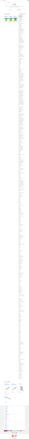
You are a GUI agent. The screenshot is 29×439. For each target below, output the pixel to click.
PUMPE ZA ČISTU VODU (21, 137)
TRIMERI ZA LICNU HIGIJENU (21, 301)
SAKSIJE (19, 360)
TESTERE (20, 139)
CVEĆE (19, 278)
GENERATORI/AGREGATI (21, 41)
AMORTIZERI (20, 151)
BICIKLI (19, 357)
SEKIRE (19, 246)
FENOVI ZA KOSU (20, 299)
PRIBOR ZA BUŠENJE (21, 94)
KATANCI (19, 155)
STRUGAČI (20, 220)
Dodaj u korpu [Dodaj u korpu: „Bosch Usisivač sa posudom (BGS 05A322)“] (8, 21)
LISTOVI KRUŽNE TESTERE (21, 85)
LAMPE (19, 346)
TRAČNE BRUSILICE (20, 54)
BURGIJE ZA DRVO (20, 96)
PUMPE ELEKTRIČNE (21, 135)
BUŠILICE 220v (20, 37)
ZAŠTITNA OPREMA (21, 235)
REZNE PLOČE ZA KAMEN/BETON (20, 111)
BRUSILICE (20, 70)
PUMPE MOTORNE (20, 136)
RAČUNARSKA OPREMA (21, 343)
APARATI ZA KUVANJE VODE (21, 311)
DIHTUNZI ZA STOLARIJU (21, 154)
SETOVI (19, 372)
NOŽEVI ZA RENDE (20, 93)
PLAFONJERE (20, 348)
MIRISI (19, 279)
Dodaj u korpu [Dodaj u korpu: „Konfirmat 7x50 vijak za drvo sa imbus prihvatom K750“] (10, 392)
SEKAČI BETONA (20, 266)
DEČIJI (19, 358)
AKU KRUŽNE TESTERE (21, 23)
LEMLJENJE (20, 61)
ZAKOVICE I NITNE (20, 377)
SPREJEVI (20, 219)
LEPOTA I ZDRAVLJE (21, 294)
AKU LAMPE (20, 24)
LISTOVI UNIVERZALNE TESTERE (21, 87)
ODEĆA (19, 233)
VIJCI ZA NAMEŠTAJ (21, 178)
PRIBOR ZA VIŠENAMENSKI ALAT (21, 104)
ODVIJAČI (20, 264)
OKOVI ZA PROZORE (21, 165)
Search (25, 0)
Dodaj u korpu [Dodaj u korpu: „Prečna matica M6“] (24, 392)
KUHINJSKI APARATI (21, 289)
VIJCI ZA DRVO (20, 375)
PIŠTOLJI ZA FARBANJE (21, 74)
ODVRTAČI (20, 72)
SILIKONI (19, 217)
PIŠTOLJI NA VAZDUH (21, 73)
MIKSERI (19, 317)
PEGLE (19, 302)
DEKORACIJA (20, 277)
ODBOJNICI (20, 164)
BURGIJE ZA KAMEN (21, 97)
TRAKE (19, 223)
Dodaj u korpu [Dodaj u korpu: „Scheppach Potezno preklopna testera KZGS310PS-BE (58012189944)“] (13, 21)
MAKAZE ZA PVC (20, 262)
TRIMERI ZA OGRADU (21, 149)
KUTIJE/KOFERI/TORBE (21, 84)
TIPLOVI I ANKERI (20, 373)
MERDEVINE (20, 208)
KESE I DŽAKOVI (20, 203)
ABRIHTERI (20, 35)
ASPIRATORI (20, 276)
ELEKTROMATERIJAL (21, 180)
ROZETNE (20, 167)
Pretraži (19, 9)
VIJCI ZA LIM (20, 376)
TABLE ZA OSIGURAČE (21, 192)
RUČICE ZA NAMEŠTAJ (21, 168)
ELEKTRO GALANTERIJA (21, 181)
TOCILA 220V (20, 53)
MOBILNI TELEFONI (20, 344)
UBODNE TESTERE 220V (21, 55)
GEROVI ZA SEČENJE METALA (21, 42)
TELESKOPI (20, 222)
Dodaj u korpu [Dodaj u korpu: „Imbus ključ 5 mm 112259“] (10, 402)
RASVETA (20, 345)
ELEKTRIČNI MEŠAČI (21, 38)
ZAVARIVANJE (20, 59)
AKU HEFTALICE (20, 22)
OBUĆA (19, 232)
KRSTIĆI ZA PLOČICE (21, 205)
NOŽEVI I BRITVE (20, 263)
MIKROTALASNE (20, 291)
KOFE (19, 204)
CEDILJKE (20, 314)
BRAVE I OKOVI (20, 150)
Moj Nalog (6, 424)
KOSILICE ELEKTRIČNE (21, 126)
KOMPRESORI (20, 71)
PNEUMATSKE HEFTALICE (21, 76)
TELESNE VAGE (20, 300)
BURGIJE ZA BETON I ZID (21, 95)
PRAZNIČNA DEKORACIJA (21, 236)
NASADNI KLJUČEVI (20, 91)
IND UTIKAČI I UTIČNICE (21, 182)
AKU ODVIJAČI (20, 25)
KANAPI (19, 202)
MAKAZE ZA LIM (20, 261)
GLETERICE (20, 201)
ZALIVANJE (20, 362)
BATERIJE (20, 331)
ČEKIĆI (19, 249)
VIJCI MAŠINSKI (20, 374)
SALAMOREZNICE (20, 319)
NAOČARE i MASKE (20, 231)
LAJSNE (19, 206)
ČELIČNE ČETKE (20, 250)
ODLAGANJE (20, 280)
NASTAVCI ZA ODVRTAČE (21, 92)
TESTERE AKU (20, 141)
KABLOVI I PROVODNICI (21, 183)
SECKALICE (20, 292)
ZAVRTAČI (20, 60)
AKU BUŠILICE (20, 21)
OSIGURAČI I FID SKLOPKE (21, 184)
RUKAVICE (20, 234)
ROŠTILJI (19, 318)
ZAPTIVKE (20, 378)
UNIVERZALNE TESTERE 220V (22, 56)
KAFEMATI (20, 315)
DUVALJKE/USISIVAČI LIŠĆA (21, 124)
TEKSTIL (19, 328)
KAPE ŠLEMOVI (20, 230)
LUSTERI (19, 347)
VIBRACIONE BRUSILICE (21, 120)
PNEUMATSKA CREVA (21, 75)
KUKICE (19, 329)
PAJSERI (19, 265)
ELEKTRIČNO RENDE (21, 39)
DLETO (19, 251)
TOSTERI (19, 293)
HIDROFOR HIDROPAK (21, 134)
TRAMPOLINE (20, 361)
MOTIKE (19, 245)
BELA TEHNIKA (20, 275)
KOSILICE (19, 125)
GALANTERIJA (20, 332)
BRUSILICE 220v (20, 36)
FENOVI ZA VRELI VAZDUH (21, 40)
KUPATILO (20, 330)
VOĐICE (19, 179)
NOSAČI (19, 333)
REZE (19, 166)
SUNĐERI (19, 221)
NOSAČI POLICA (20, 163)
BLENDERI (20, 290)
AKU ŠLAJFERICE (20, 26)
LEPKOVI (19, 207)
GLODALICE (20, 44)
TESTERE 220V (20, 140)
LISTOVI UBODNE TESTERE (21, 86)
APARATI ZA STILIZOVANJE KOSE (21, 296)
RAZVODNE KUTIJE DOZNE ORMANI (21, 190)
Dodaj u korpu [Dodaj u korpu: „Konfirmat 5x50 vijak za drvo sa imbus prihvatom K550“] (17, 392)
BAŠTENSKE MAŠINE (21, 121)
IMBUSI (5, 393)
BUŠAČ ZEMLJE (20, 123)
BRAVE (19, 152)
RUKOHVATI (20, 170)
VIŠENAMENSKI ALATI (21, 58)
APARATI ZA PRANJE (21, 122)
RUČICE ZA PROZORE (21, 169)
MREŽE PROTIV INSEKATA (21, 359)
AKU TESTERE (20, 27)
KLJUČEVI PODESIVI (21, 260)
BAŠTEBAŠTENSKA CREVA (21, 363)
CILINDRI (19, 153)
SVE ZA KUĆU (20, 274)
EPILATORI (20, 298)
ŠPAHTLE (19, 218)
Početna (5, 2)
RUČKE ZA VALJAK (20, 216)
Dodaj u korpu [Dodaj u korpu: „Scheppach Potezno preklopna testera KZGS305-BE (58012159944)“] (17, 21)
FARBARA (19, 193)
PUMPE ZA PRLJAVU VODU (21, 138)
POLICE (19, 334)
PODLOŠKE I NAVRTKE (21, 371)
